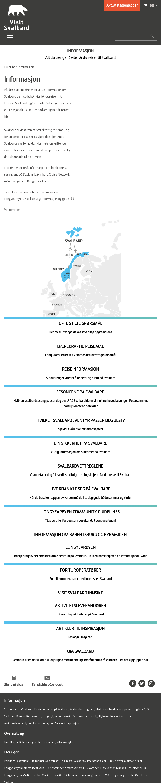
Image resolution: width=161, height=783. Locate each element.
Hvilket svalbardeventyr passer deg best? (120, 575)
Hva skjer (11, 618)
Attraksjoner (25, 685)
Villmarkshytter (65, 608)
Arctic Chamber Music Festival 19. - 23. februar (50, 640)
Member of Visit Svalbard (23, 714)
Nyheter (104, 582)
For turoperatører (42, 589)
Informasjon (14, 566)
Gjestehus (36, 608)
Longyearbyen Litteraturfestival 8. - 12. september (34, 633)
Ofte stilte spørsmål (61, 714)
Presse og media (113, 710)
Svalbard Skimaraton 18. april (90, 626)
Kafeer (25, 666)
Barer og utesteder (42, 666)
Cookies (9, 758)
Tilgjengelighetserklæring (34, 758)
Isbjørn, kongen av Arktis (57, 582)
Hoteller (9, 608)
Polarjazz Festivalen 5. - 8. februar (24, 626)
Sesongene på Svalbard (18, 575)
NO (146, 5)
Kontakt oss (57, 710)
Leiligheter (22, 608)
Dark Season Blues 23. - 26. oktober (121, 633)
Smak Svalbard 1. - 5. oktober (82, 633)
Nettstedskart (87, 758)
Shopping (40, 685)
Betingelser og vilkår (112, 758)
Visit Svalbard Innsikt (85, 582)
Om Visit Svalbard (83, 710)
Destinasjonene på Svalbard (51, 575)
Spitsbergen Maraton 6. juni (125, 626)
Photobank (138, 710)
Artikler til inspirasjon (67, 589)
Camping (49, 608)
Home (9, 695)
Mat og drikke (15, 658)
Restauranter (12, 666)
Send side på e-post (47, 550)
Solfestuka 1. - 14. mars (58, 626)
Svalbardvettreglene (82, 575)
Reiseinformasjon (121, 582)
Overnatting (14, 599)
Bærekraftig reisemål (28, 582)
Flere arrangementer (90, 640)
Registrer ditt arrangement (24, 710)
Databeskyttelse (64, 758)
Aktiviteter (10, 685)
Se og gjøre (13, 677)
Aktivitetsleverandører (17, 589)
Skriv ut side (13, 550)
